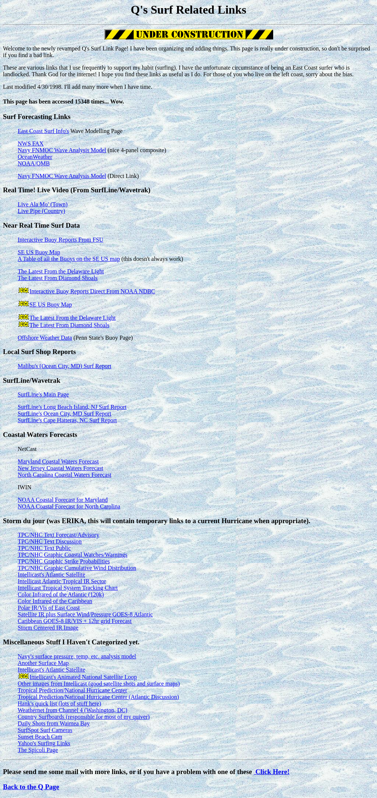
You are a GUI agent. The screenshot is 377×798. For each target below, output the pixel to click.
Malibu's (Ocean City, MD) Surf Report (64, 366)
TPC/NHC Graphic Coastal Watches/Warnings (72, 555)
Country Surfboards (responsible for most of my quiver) (84, 717)
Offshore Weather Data (45, 338)
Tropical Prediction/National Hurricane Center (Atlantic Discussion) (98, 697)
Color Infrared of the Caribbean (55, 601)
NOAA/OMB (34, 163)
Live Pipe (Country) (41, 211)
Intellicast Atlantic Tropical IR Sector (62, 581)
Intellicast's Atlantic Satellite (51, 574)
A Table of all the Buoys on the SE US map (69, 259)
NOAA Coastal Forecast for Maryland (63, 500)
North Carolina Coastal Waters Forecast (64, 475)
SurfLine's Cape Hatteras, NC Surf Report (67, 420)
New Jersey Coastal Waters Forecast (60, 468)
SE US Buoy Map (39, 252)
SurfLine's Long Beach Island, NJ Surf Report (72, 407)
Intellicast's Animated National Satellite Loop (83, 677)
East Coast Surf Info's (43, 131)
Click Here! (271, 772)
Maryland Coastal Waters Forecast (58, 461)
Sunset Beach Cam (40, 737)
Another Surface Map (43, 663)
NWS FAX (30, 143)
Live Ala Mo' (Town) (43, 204)
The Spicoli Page (38, 750)
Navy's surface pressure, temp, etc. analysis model (77, 656)
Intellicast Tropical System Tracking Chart (68, 588)
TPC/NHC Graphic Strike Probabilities (64, 561)
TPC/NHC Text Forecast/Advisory (58, 535)
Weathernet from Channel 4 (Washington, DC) (72, 710)
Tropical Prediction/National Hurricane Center (72, 690)
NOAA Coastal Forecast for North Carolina (69, 506)
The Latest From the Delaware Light (61, 271)
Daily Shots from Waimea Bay (54, 723)
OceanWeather (35, 157)
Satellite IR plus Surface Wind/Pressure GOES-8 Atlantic (85, 614)
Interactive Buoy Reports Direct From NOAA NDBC (92, 291)
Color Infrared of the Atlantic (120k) (61, 594)
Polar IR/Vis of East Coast (49, 608)
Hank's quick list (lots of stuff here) (59, 703)
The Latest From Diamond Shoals (58, 278)
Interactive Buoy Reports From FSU (60, 240)
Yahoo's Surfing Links (44, 743)
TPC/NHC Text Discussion (50, 541)
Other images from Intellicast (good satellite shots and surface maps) (99, 683)
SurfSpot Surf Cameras (45, 730)
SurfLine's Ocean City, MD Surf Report (64, 413)
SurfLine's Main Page (43, 394)
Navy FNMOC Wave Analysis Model (62, 150)
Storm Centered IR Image (48, 627)
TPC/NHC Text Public (44, 548)
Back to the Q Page (31, 787)
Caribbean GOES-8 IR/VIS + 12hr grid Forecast (74, 621)
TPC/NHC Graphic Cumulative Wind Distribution (77, 568)
